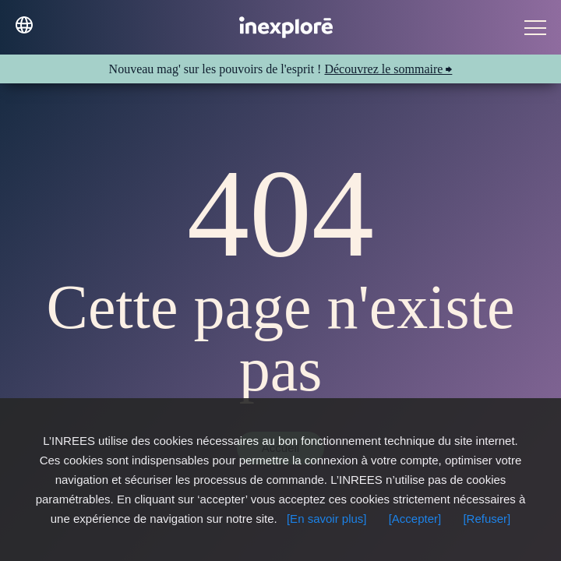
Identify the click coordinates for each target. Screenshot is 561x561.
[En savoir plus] (327, 518)
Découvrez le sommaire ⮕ (388, 69)
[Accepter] (415, 518)
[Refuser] (486, 518)
